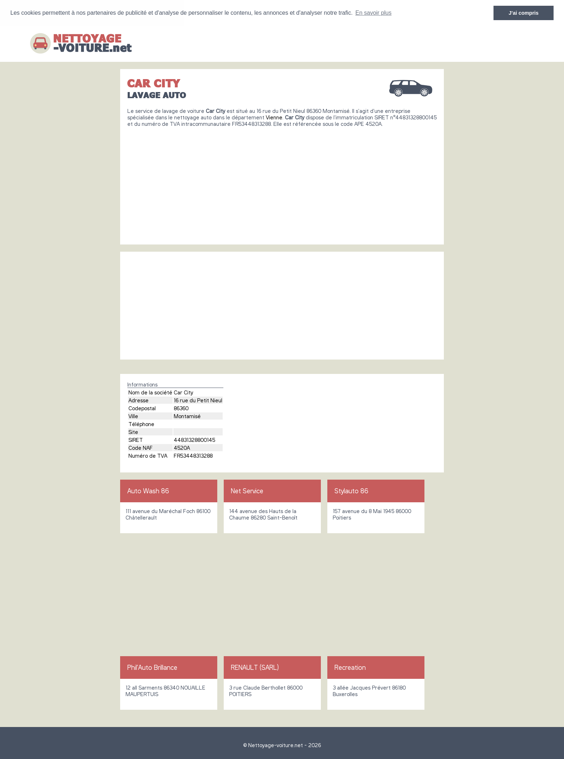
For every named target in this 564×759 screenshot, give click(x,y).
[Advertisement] (282, 183)
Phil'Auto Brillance (152, 667)
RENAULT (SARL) (255, 667)
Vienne (274, 117)
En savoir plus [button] (373, 13)
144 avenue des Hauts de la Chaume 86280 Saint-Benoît (263, 514)
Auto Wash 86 (148, 491)
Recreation (350, 667)
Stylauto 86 (351, 491)
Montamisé (187, 416)
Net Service (247, 491)
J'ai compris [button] (523, 13)
